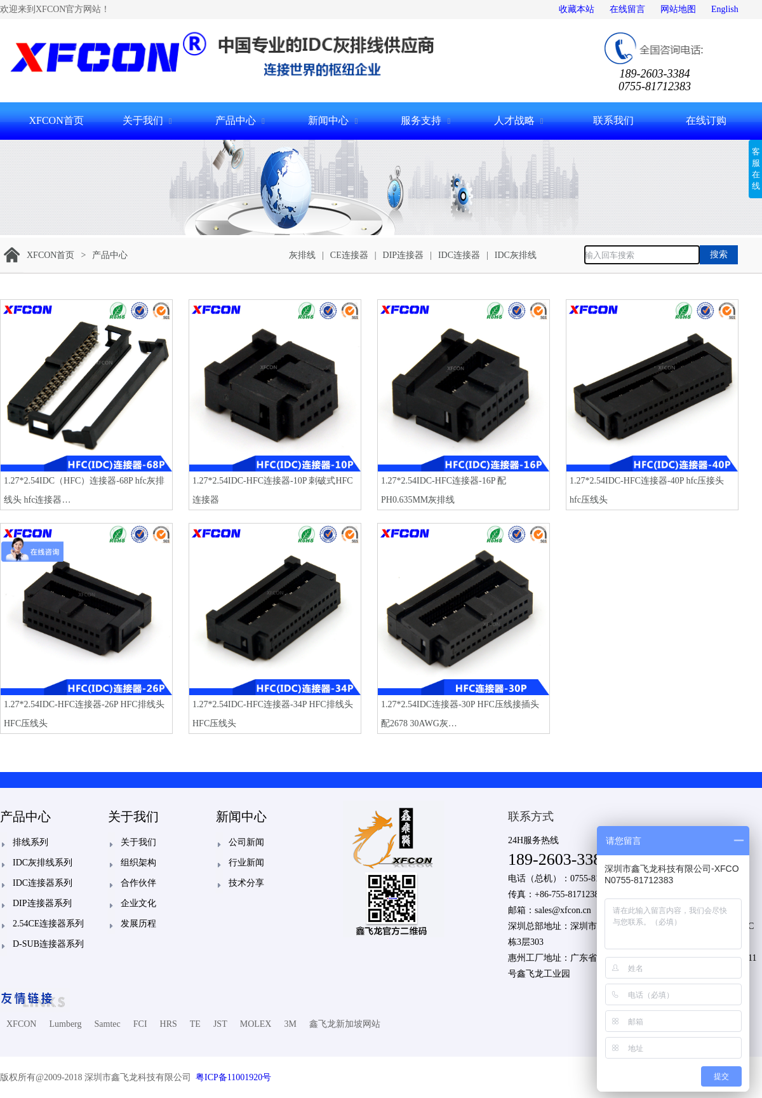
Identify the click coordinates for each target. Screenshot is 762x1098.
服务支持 (421, 120)
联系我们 (613, 120)
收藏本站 (576, 9)
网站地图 (678, 9)
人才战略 (514, 120)
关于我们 (143, 120)
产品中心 (235, 120)
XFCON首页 (56, 120)
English (725, 9)
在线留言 (627, 9)
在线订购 (706, 120)
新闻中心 (328, 120)
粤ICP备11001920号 (233, 1077)
